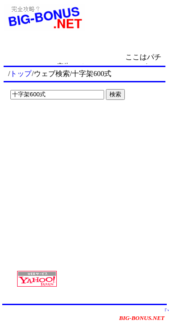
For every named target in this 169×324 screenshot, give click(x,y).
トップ (21, 73)
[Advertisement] (63, 121)
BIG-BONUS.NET (141, 318)
